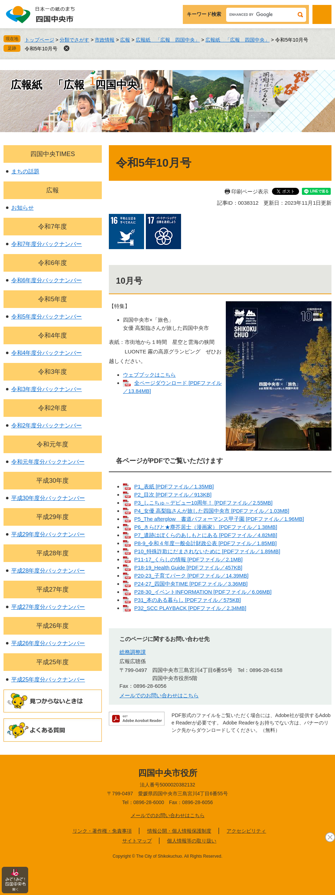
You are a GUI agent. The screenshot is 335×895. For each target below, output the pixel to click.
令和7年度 (52, 226)
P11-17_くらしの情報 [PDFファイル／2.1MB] (188, 559)
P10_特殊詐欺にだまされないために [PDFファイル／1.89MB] (207, 551)
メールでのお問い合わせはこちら (159, 695)
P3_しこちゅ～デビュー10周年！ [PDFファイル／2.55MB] (203, 503)
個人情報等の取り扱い (191, 841)
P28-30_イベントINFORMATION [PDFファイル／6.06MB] (203, 592)
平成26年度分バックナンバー (48, 643)
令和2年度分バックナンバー (46, 425)
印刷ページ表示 (249, 192)
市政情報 (104, 40)
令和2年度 (52, 408)
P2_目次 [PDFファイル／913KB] (172, 495)
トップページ (39, 40)
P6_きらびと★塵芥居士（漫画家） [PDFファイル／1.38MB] (205, 527)
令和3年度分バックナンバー (46, 389)
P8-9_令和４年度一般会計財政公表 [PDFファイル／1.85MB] (205, 543)
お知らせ (22, 208)
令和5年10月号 (41, 48)
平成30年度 (52, 480)
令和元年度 (52, 444)
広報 (125, 40)
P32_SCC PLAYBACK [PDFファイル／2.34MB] (190, 608)
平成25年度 (52, 662)
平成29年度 (52, 516)
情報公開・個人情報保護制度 (179, 831)
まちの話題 (25, 171)
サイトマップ (137, 841)
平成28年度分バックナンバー (48, 571)
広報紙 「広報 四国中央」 (168, 40)
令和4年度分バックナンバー (46, 353)
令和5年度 (52, 299)
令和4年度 (52, 335)
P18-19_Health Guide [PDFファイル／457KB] (188, 567)
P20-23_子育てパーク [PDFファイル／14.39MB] (191, 576)
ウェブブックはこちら (149, 375)
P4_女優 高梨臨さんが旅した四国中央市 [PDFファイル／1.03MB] (211, 511)
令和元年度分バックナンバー (48, 462)
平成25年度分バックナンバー (48, 680)
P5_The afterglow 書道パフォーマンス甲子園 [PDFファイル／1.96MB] (219, 519)
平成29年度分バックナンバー (48, 534)
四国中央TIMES (52, 154)
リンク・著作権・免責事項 (102, 831)
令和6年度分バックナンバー (46, 280)
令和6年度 (52, 262)
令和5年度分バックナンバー (46, 317)
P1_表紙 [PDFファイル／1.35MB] (174, 486)
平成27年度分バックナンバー (48, 607)
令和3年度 (52, 371)
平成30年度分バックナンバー (48, 498)
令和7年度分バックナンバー (46, 244)
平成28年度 (52, 553)
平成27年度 (52, 589)
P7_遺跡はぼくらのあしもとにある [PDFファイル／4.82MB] (205, 535)
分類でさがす (74, 40)
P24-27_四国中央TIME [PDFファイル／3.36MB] (191, 584)
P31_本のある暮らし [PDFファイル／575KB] (187, 600)
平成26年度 (52, 625)
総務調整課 (132, 652)
